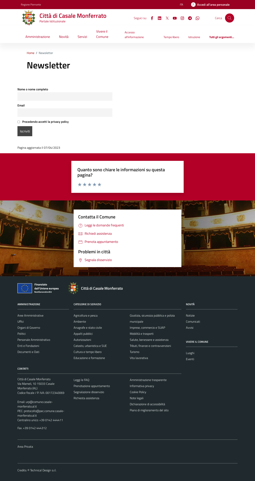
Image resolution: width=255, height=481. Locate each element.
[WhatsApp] (196, 18)
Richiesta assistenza (86, 398)
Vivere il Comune (102, 34)
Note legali (136, 398)
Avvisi (189, 327)
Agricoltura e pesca (86, 315)
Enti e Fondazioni (28, 345)
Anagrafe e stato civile (88, 327)
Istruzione (194, 37)
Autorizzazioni (82, 339)
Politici (21, 333)
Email (21, 105)
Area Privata (25, 446)
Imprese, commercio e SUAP (147, 327)
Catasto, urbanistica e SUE (90, 345)
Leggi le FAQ (81, 380)
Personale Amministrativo (33, 339)
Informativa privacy (142, 386)
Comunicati (193, 321)
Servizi (82, 36)
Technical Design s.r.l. (43, 470)
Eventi (190, 359)
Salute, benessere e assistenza (149, 339)
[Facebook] (150, 18)
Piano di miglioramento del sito (149, 410)
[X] (165, 18)
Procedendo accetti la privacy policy (43, 121)
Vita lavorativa (139, 358)
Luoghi (190, 353)
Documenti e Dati (28, 352)
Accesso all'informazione (134, 34)
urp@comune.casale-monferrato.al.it (35, 404)
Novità (63, 36)
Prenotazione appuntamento (92, 386)
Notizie (190, 315)
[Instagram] (181, 18)
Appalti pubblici (83, 333)
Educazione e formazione (89, 358)
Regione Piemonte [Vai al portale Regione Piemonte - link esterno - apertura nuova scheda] (31, 4)
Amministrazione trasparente (148, 380)
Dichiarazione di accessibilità (147, 404)
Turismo (134, 352)
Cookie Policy (138, 392)
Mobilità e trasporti (141, 333)
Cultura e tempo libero (88, 352)
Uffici (20, 321)
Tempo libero (171, 37)
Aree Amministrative (30, 315)
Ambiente (80, 321)
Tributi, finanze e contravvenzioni (150, 345)
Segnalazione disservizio (89, 392)
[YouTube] (173, 18)
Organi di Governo (28, 327)
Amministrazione (37, 36)
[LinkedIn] (158, 18)
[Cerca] (229, 18)
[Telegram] (188, 18)
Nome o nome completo (32, 89)
